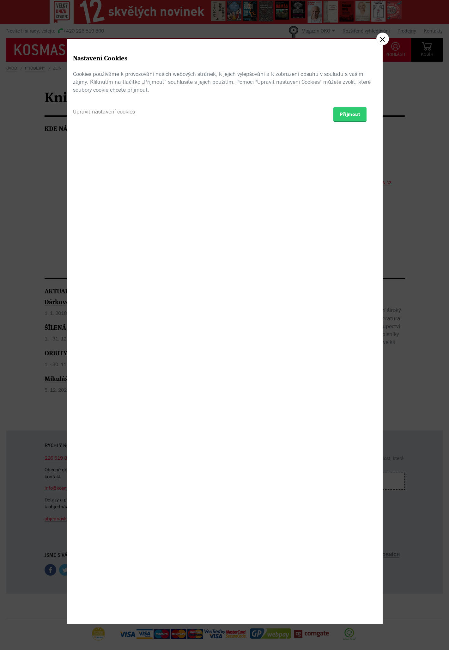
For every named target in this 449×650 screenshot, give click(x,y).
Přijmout (350, 362)
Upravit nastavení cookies (104, 359)
